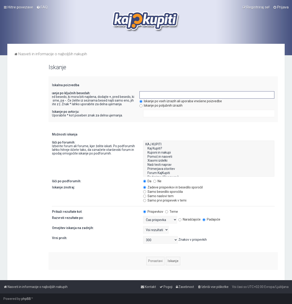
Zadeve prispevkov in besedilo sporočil (173, 187)
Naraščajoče (189, 219)
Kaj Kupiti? (209, 148)
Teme (171, 211)
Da (147, 181)
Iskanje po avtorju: (65, 111)
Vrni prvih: (59, 238)
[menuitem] (42, 7)
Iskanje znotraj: (63, 187)
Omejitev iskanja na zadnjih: (73, 228)
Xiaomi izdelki (209, 161)
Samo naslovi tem (158, 196)
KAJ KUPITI (209, 144)
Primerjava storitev (209, 169)
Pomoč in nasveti (209, 157)
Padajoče (211, 219)
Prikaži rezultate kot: (67, 211)
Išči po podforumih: (66, 181)
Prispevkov (153, 211)
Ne (157, 181)
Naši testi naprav (209, 165)
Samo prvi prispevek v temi (164, 200)
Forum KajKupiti (209, 173)
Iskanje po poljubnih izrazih (161, 105)
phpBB (26, 299)
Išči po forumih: (63, 142)
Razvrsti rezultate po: (68, 218)
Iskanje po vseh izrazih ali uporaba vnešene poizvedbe (180, 101)
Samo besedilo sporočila (163, 191)
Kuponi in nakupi (209, 153)
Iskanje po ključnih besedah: (69, 93)
